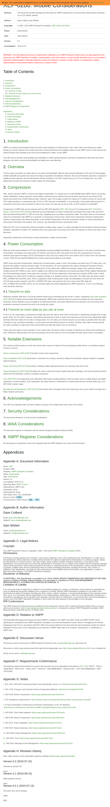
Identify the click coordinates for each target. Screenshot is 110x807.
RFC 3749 (93, 209)
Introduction (9, 81)
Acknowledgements (12, 99)
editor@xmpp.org (27, 653)
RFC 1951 (65, 209)
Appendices (7, 111)
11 (19, 379)
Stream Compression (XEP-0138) (16, 212)
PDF (37, 500)
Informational (13, 477)
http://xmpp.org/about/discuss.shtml (76, 648)
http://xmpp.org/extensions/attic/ (63, 756)
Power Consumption (13, 88)
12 (38, 389)
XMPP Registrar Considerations (17, 106)
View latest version (96, 3)
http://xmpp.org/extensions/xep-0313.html (56, 743)
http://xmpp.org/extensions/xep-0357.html (36, 738)
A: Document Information (14, 114)
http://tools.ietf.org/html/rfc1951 (74, 684)
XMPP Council (21, 484)
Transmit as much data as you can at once (25, 93)
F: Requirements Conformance (17, 127)
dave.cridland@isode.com (18, 518)
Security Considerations (14, 101)
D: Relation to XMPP (13, 122)
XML (31, 500)
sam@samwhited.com (17, 530)
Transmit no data (15, 91)
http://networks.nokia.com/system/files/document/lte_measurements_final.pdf (60, 700)
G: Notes (8, 129)
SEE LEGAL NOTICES (61, 26)
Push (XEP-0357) (10, 379)
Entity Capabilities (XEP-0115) (15, 358)
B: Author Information (13, 117)
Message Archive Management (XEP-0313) (20, 389)
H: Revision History (12, 132)
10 (31, 371)
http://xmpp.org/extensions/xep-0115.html (45, 723)
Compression (10, 86)
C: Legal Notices (11, 119)
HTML (19, 497)
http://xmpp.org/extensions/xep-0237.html (45, 728)
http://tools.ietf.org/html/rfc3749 (71, 689)
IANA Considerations (13, 104)
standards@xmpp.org (66, 643)
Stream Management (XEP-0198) (16, 371)
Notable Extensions (12, 96)
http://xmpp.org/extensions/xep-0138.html (47, 694)
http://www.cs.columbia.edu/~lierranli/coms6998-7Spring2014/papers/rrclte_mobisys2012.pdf (39, 707)
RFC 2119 (84, 666)
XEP (11, 466)
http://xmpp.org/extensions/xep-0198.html (48, 733)
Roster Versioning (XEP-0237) (14, 366)
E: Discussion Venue (13, 124)
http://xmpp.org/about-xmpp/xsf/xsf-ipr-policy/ (39, 608)
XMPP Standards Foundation (22, 471)
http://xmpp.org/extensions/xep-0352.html (48, 712)
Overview (8, 83)
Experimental (14, 474)
